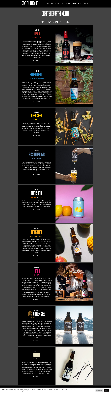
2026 (43, 22)
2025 (49, 22)
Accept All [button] (106, 390)
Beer (50, 4)
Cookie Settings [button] (99, 390)
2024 (55, 22)
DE (86, 4)
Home (46, 4)
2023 (62, 22)
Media (78, 4)
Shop (83, 4)
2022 (68, 22)
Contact (73, 4)
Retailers (67, 4)
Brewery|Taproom (58, 4)
